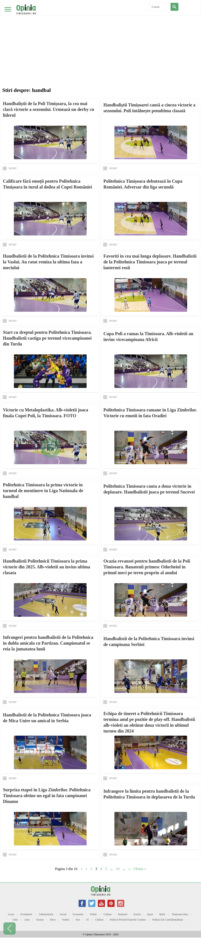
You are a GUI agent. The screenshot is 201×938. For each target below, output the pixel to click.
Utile (15, 919)
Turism (40, 919)
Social (63, 914)
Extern (137, 914)
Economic (78, 914)
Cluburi (99, 919)
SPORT (13, 168)
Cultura (107, 914)
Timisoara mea (180, 914)
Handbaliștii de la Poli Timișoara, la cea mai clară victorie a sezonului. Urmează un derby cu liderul (48, 109)
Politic (93, 914)
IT (87, 919)
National (122, 914)
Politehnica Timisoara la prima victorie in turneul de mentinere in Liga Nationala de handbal (43, 490)
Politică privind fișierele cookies (128, 919)
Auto (27, 919)
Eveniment (26, 914)
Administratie (45, 914)
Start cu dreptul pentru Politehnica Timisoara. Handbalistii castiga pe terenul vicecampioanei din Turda (47, 338)
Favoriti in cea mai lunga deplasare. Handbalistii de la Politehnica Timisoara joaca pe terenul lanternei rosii (150, 262)
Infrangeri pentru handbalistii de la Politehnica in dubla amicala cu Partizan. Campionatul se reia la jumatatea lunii (48, 643)
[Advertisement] (100, 33)
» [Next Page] (129, 869)
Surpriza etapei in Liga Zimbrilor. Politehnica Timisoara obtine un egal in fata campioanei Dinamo (46, 795)
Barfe (162, 914)
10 (118, 869)
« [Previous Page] (81, 869)
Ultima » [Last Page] (139, 869)
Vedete (65, 919)
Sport (150, 914)
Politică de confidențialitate (167, 919)
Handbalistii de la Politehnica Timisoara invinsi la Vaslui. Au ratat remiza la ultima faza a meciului (48, 262)
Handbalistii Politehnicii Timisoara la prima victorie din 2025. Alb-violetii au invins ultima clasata (46, 567)
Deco (53, 919)
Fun (78, 919)
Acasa (11, 914)
